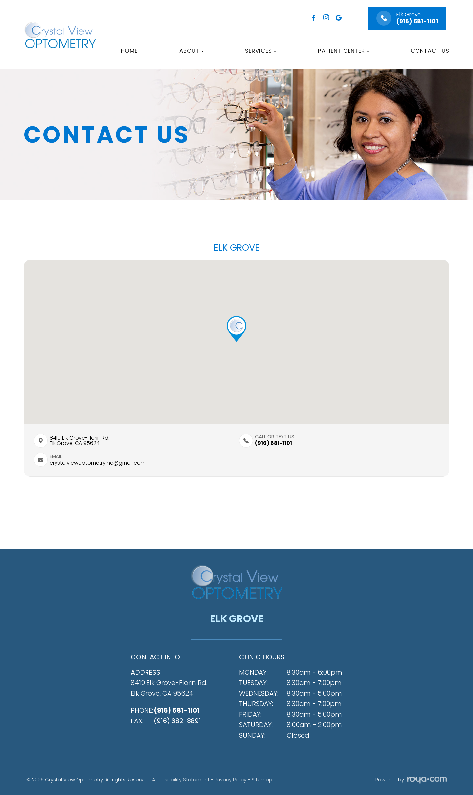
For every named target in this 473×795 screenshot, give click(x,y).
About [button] (191, 51)
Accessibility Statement (181, 779)
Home (129, 51)
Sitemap (262, 779)
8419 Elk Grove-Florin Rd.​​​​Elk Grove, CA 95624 (79, 440)
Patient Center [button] (343, 51)
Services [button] (260, 51)
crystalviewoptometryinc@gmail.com (98, 463)
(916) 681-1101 (417, 21)
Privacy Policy (230, 779)
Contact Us (430, 51)
